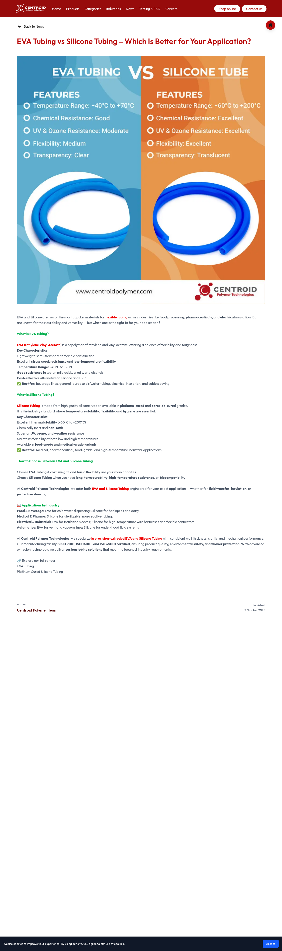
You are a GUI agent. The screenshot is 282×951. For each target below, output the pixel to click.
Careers (171, 9)
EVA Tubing (25, 566)
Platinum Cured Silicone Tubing (40, 571)
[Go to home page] (270, 25)
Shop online (227, 9)
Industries (113, 9)
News (130, 9)
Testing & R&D (149, 9)
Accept (270, 944)
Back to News (30, 26)
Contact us (254, 9)
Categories (93, 9)
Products (72, 9)
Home (56, 9)
